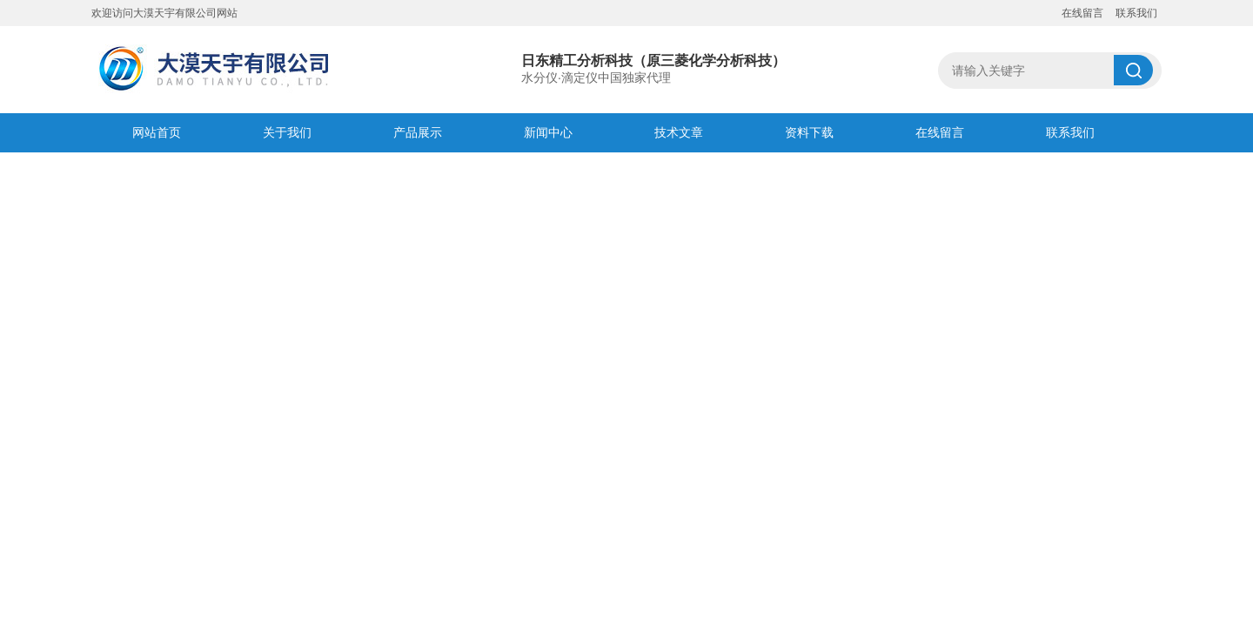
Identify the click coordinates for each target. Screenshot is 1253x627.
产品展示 (417, 132)
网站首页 (156, 132)
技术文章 (678, 132)
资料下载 (809, 132)
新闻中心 (548, 132)
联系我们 (1136, 13)
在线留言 (1082, 13)
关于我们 (287, 132)
